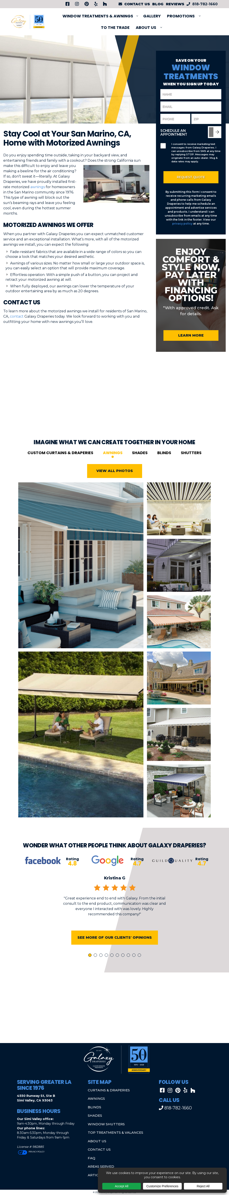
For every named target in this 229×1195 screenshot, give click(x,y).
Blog (157, 4)
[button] (114, 1006)
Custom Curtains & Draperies (60, 460)
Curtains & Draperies (109, 1090)
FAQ (91, 1158)
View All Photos (114, 479)
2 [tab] (96, 963)
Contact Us (99, 1149)
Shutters (191, 460)
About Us (146, 27)
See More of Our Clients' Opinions (114, 945)
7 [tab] (124, 963)
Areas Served (101, 1166)
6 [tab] (118, 963)
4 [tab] (107, 963)
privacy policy (182, 223)
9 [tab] (135, 963)
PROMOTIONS (181, 16)
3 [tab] (102, 963)
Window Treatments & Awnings (97, 16)
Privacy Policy (36, 1151)
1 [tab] (90, 963)
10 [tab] (140, 963)
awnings (37, 187)
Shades (140, 460)
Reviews (175, 4)
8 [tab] (129, 963)
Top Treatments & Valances (115, 1132)
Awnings (113, 460)
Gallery (152, 16)
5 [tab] (113, 963)
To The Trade (115, 27)
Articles (96, 1175)
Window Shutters (106, 1124)
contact (17, 316)
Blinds (164, 460)
